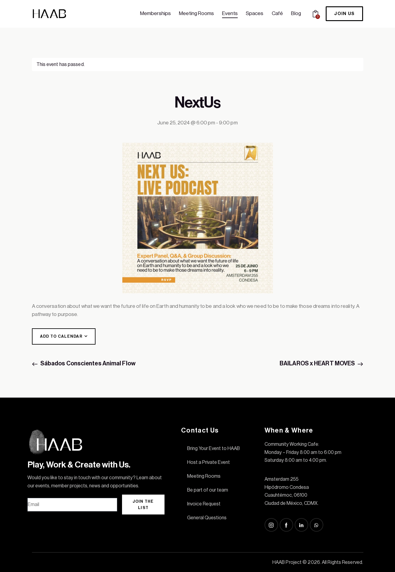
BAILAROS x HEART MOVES (318, 364)
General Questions (207, 517)
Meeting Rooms (204, 476)
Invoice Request (204, 504)
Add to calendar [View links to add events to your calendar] (61, 336)
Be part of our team (207, 490)
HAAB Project (287, 562)
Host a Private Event (208, 462)
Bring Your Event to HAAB (213, 448)
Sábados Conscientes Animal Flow (87, 364)
